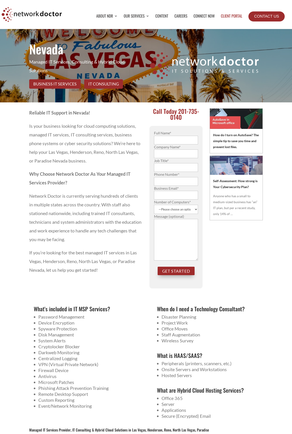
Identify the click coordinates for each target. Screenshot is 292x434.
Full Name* (176, 136)
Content (161, 16)
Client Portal (231, 16)
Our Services (134, 16)
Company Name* (176, 150)
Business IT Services (55, 83)
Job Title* (176, 163)
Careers (181, 16)
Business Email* (176, 191)
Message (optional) (176, 237)
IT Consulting (103, 83)
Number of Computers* (176, 205)
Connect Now (204, 16)
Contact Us (266, 16)
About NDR (104, 16)
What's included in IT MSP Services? (72, 309)
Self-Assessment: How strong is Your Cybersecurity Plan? (235, 184)
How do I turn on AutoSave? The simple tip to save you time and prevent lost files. (236, 141)
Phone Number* (176, 177)
